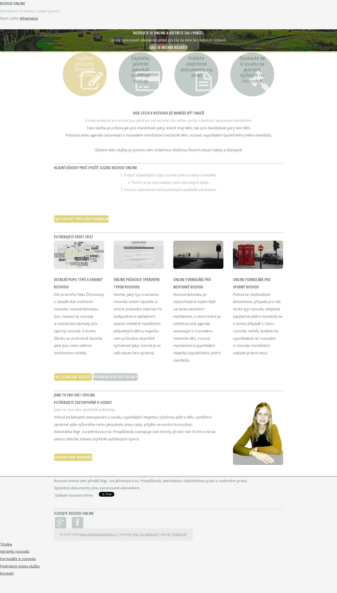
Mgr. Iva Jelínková (145, 534)
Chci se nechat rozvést (168, 47)
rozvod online (12, 3)
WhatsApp (29, 18)
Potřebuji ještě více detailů (115, 377)
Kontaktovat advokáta (73, 457)
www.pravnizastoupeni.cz (98, 534)
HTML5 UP (179, 534)
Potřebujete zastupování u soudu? (83, 402)
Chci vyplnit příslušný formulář (81, 219)
